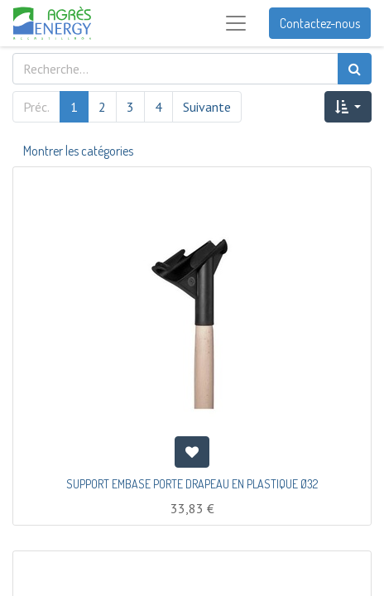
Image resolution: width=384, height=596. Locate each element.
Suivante (207, 107)
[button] (348, 107)
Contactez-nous (320, 23)
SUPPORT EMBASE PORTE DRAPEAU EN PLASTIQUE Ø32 (192, 484)
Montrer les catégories (78, 150)
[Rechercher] (355, 68)
